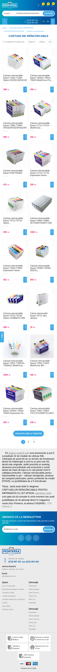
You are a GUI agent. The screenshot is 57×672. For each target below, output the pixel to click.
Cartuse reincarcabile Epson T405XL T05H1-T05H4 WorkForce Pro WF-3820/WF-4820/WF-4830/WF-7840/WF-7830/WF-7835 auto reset (42, 77)
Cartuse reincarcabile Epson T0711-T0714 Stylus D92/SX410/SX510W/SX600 (15, 220)
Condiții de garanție (8, 596)
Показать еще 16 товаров (28, 433)
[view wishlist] (47, 5)
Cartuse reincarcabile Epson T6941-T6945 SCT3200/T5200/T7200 (41, 220)
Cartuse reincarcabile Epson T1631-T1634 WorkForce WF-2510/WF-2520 (40, 363)
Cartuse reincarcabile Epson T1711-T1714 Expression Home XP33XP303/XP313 (40, 173)
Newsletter (32, 603)
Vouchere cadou (7, 609)
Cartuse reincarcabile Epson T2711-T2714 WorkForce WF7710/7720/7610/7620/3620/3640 (42, 125)
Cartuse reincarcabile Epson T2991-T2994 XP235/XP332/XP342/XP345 (15, 125)
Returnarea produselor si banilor (13, 589)
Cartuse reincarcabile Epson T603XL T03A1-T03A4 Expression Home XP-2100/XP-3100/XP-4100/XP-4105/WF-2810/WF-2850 (14, 410)
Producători (33, 586)
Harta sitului (6, 606)
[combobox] (9, 13)
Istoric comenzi (34, 593)
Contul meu (33, 596)
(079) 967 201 (32, 20)
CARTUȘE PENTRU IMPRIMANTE (21, 28)
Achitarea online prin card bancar (13, 599)
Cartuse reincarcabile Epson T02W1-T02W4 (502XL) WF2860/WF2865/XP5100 (42, 268)
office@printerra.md (9, 576)
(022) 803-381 (32, 23)
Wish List (32, 599)
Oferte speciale (34, 589)
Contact (4, 603)
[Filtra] (2, 337)
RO (43, 21)
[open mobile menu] (4, 21)
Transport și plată (8, 593)
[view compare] (42, 5)
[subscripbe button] (48, 529)
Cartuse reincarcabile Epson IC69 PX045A (13, 172)
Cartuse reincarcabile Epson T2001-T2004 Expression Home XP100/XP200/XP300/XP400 (15, 268)
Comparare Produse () (14, 42)
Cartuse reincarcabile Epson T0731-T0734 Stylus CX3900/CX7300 (14, 315)
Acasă (4, 28)
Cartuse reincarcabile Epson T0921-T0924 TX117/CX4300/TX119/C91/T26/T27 (42, 410)
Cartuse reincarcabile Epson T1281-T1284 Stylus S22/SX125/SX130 (15, 77)
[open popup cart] (52, 5)
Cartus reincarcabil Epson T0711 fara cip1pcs (38, 315)
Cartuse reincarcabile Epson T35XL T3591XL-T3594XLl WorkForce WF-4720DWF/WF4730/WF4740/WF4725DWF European (15, 363)
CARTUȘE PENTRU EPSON (14, 31)
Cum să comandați (8, 586)
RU (48, 21)
